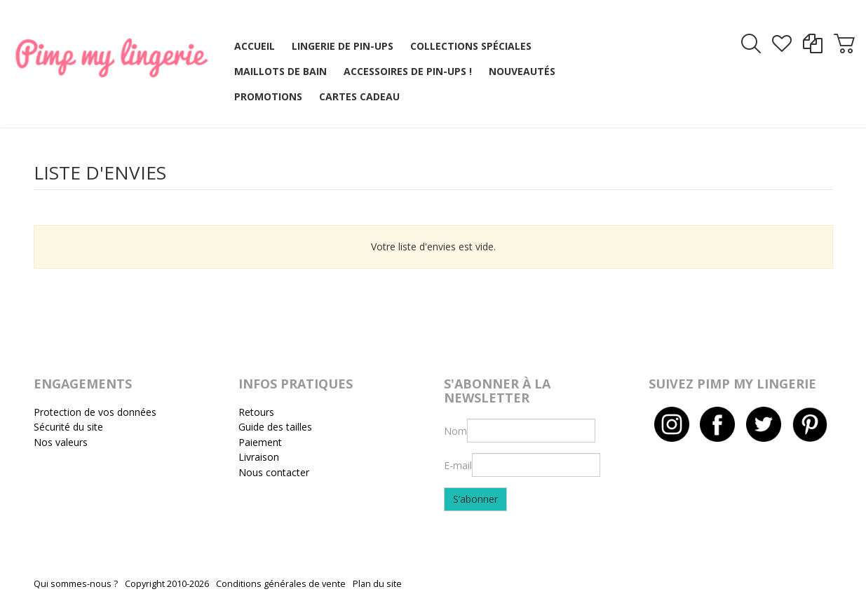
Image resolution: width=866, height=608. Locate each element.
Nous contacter (273, 472)
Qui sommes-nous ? (76, 584)
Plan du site (377, 584)
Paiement (260, 442)
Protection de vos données (95, 412)
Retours (256, 412)
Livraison (258, 457)
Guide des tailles (275, 426)
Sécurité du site (68, 426)
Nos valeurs (61, 442)
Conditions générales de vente (281, 584)
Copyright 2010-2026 (167, 584)
